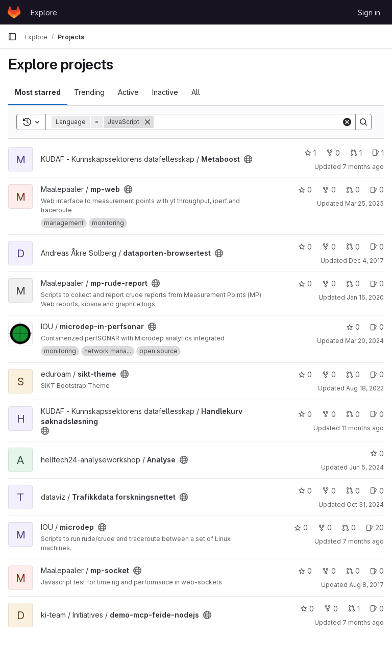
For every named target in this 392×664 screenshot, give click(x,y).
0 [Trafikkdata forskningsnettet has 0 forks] (329, 490)
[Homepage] (14, 12)
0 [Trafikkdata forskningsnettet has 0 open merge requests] (353, 490)
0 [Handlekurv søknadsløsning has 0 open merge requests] (353, 414)
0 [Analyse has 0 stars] (377, 453)
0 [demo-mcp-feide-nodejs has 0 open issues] (377, 608)
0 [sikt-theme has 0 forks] (329, 374)
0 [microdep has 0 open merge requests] (349, 527)
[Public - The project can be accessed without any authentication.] (248, 159)
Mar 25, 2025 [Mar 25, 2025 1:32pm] (364, 203)
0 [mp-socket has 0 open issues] (377, 571)
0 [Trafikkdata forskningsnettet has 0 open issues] (377, 490)
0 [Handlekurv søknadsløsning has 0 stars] (305, 414)
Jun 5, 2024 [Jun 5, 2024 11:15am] (366, 467)
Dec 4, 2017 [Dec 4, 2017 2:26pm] (366, 260)
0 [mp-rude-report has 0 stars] (305, 283)
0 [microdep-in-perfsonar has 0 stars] (353, 327)
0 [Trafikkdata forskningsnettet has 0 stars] (305, 490)
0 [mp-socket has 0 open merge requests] (353, 571)
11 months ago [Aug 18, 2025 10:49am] (362, 428)
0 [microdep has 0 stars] (301, 527)
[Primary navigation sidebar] (12, 37)
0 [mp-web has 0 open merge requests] (353, 189)
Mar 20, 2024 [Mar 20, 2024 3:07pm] (364, 341)
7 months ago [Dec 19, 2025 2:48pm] (363, 541)
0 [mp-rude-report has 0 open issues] (377, 283)
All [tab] (195, 92)
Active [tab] (128, 92)
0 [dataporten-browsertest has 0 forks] (329, 246)
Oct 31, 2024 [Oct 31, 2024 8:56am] (365, 504)
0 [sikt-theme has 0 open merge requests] (353, 374)
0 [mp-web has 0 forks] (329, 189)
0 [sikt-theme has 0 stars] (305, 374)
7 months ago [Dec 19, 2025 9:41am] (363, 166)
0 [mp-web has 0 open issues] (377, 189)
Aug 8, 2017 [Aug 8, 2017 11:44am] (366, 584)
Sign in (369, 12)
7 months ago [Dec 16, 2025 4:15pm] (363, 622)
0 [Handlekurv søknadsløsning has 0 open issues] (377, 414)
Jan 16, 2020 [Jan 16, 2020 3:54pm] (365, 297)
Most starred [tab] (38, 92)
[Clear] (347, 122)
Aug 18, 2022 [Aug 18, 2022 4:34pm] (365, 388)
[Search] (247, 122)
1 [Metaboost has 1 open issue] (378, 153)
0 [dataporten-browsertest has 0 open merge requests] (353, 246)
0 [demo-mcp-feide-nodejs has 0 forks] (331, 608)
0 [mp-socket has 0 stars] (305, 571)
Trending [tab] (89, 92)
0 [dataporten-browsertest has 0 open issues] (377, 246)
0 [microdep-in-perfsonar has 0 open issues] (377, 327)
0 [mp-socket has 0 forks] (329, 571)
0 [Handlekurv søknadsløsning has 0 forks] (329, 414)
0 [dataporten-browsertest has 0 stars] (305, 246)
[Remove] (147, 122)
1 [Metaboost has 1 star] (310, 153)
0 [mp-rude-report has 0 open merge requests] (353, 283)
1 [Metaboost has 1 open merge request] (356, 153)
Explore (44, 12)
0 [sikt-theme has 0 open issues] (377, 374)
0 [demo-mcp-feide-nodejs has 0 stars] (307, 608)
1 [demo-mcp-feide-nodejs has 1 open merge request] (354, 608)
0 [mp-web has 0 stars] (305, 189)
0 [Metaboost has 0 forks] (333, 153)
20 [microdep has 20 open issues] (375, 527)
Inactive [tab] (165, 92)
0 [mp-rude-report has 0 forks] (329, 283)
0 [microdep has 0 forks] (325, 527)
